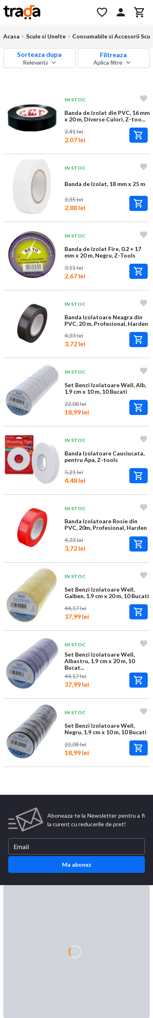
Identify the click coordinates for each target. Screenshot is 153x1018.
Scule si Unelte (46, 36)
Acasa (11, 36)
